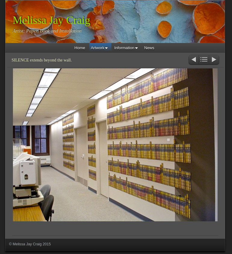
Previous (193, 60)
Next (214, 60)
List (204, 60)
